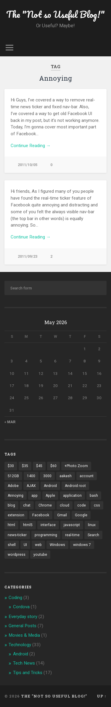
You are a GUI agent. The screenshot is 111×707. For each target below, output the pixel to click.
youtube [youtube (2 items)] (40, 554)
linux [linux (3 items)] (92, 525)
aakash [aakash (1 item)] (65, 476)
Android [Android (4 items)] (50, 486)
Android (20, 654)
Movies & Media (24, 635)
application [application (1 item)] (72, 495)
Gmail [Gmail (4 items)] (62, 515)
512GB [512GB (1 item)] (13, 476)
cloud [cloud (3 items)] (64, 505)
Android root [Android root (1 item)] (75, 486)
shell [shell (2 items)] (12, 545)
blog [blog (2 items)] (11, 505)
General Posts (22, 625)
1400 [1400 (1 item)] (31, 476)
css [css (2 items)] (97, 505)
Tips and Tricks (27, 672)
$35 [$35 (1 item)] (25, 466)
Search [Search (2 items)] (93, 535)
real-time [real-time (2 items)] (72, 535)
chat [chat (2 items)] (26, 505)
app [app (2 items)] (34, 495)
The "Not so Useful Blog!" (55, 14)
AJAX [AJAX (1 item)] (31, 486)
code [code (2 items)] (81, 505)
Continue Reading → (31, 145)
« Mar (9, 422)
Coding (15, 597)
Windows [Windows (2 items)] (57, 545)
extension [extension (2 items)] (16, 515)
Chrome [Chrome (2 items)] (45, 505)
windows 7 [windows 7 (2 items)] (82, 545)
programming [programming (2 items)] (46, 535)
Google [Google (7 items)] (81, 515)
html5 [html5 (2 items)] (28, 525)
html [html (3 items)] (11, 525)
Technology (20, 644)
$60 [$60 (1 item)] (53, 466)
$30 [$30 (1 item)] (11, 466)
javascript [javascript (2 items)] (72, 525)
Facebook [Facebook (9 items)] (40, 515)
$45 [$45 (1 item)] (39, 466)
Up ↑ (102, 696)
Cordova (21, 606)
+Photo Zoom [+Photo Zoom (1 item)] (76, 466)
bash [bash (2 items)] (94, 495)
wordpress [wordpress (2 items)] (16, 554)
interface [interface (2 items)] (48, 525)
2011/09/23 (27, 256)
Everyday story (23, 616)
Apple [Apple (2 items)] (50, 495)
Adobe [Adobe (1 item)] (13, 486)
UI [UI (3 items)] (25, 545)
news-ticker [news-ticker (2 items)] (17, 535)
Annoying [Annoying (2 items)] (15, 495)
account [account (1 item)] (87, 476)
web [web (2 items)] (38, 545)
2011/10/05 (27, 165)
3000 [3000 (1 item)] (47, 476)
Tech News (24, 663)
